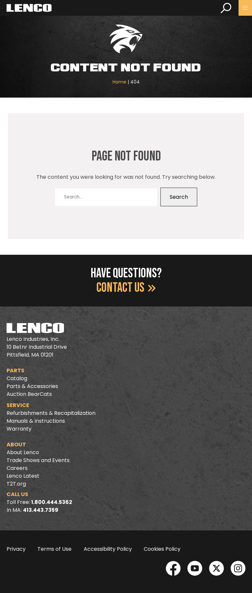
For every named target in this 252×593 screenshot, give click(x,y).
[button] (245, 8)
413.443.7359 (40, 510)
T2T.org (16, 484)
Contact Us (126, 288)
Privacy (16, 549)
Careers (17, 468)
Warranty (19, 429)
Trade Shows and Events (38, 460)
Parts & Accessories (32, 386)
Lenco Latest (23, 476)
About (16, 444)
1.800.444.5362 (51, 502)
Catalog (17, 378)
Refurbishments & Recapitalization (51, 413)
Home (119, 82)
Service (18, 405)
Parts (15, 370)
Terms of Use (54, 549)
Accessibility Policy (108, 549)
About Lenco (23, 452)
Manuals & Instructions (36, 421)
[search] (226, 8)
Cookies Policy (162, 549)
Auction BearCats (29, 394)
